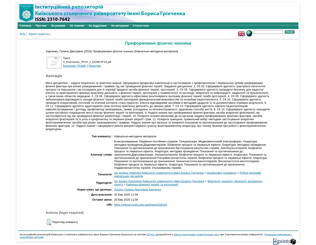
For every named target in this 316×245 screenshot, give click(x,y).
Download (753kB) (74, 65)
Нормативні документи (221, 172)
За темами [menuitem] (77, 25)
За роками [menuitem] (58, 25)
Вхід (22, 34)
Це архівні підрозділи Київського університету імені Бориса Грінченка (159, 181)
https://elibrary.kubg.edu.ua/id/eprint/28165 (140, 204)
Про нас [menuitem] (41, 25)
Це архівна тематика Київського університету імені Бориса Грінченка (158, 172)
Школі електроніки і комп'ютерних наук (196, 234)
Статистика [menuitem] (141, 25)
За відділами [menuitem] (98, 25)
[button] (48, 222)
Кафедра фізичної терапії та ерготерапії (152, 184)
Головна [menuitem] (25, 25)
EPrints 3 (152, 234)
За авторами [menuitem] (120, 25)
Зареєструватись (39, 34)
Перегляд (94, 65)
